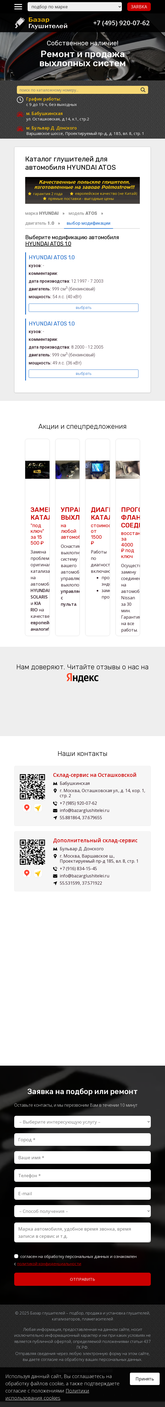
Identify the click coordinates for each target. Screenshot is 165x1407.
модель (83, 213)
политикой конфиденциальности (49, 1269)
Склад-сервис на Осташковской (95, 780)
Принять (145, 1379)
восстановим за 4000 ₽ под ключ (136, 538)
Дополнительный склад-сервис (95, 845)
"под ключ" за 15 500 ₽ (37, 531)
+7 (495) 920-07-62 (120, 22)
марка (42, 213)
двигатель (39, 223)
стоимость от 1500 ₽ (104, 531)
